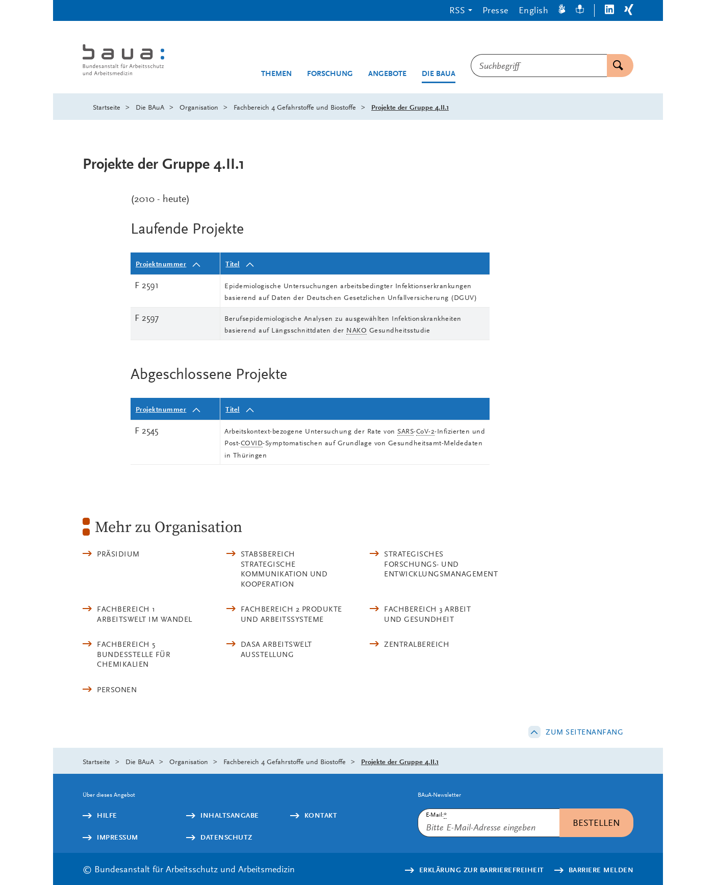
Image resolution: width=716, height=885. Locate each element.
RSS (457, 10)
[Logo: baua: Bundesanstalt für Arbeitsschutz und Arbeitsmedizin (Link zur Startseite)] (142, 61)
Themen (276, 73)
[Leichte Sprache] (580, 10)
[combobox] (539, 65)
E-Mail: (436, 815)
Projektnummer (161, 264)
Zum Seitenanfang (584, 732)
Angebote (387, 73)
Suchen (615, 65)
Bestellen (596, 822)
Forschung (330, 73)
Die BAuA (438, 73)
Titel (232, 264)
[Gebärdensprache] (562, 10)
